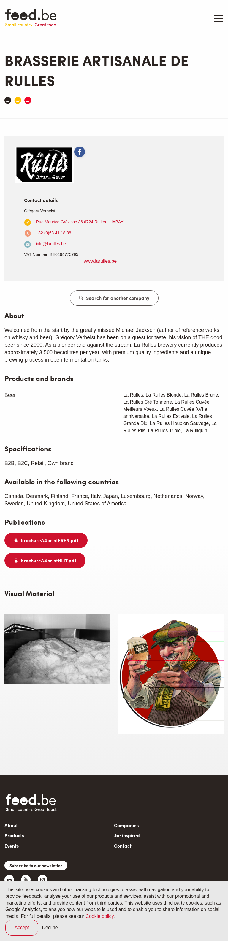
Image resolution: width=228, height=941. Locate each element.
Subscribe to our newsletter (36, 865)
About (11, 825)
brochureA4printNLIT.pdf (48, 560)
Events (11, 845)
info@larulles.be (51, 243)
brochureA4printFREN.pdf (49, 540)
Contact (123, 845)
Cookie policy (99, 916)
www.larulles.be (100, 261)
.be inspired (127, 835)
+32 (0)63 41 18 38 (53, 232)
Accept (22, 927)
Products (14, 835)
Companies (126, 825)
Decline (50, 927)
